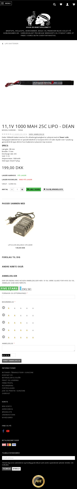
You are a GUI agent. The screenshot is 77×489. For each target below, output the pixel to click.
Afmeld (16, 469)
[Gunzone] (38, 18)
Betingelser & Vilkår (11, 378)
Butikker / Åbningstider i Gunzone (17, 372)
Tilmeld (7, 469)
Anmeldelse (7, 343)
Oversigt (6, 393)
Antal (5, 189)
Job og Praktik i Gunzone (13, 391)
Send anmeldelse (11, 361)
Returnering (7, 386)
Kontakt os (7, 375)
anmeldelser (19, 134)
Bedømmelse (8, 302)
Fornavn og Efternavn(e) (14, 293)
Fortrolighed (8, 388)
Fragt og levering (10, 380)
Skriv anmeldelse (36, 134)
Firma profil (7, 383)
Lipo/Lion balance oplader (20, 245)
